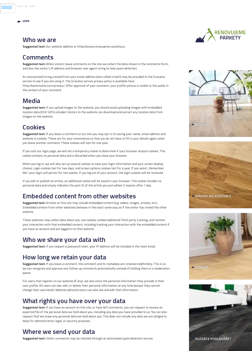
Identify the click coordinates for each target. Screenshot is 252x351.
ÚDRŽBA (201, 267)
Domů (20, 6)
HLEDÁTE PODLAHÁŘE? (213, 338)
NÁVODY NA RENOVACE (213, 196)
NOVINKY (202, 124)
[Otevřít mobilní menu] (7, 7)
